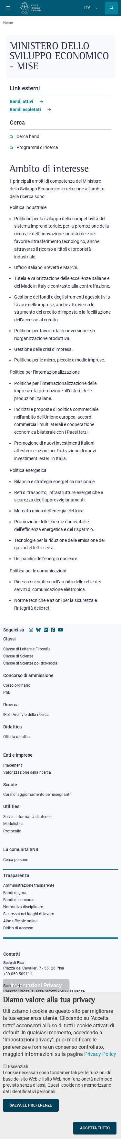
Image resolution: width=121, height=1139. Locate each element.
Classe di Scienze (18, 656)
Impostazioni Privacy (36, 990)
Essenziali (18, 1071)
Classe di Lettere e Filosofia (27, 649)
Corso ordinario (16, 685)
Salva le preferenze (31, 1110)
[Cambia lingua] (96, 8)
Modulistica (13, 824)
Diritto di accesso (18, 928)
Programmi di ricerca (37, 147)
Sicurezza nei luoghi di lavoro (28, 914)
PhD (7, 692)
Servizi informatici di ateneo (27, 816)
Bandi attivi (21, 101)
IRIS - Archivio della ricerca (26, 714)
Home (8, 23)
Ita (87, 7)
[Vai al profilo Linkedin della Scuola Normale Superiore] (46, 629)
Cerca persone (15, 859)
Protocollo (12, 831)
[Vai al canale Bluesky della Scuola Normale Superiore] (38, 629)
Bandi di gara (14, 893)
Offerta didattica (17, 737)
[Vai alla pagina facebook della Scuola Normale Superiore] (53, 629)
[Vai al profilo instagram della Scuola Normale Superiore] (31, 629)
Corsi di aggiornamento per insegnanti (36, 794)
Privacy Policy (100, 1059)
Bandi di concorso (19, 900)
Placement (12, 765)
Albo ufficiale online (20, 921)
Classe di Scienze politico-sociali (31, 663)
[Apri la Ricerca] (111, 8)
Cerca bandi (28, 136)
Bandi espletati (25, 109)
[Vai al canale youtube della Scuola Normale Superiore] (60, 629)
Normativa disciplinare (23, 907)
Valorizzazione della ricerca (27, 772)
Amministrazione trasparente (28, 885)
